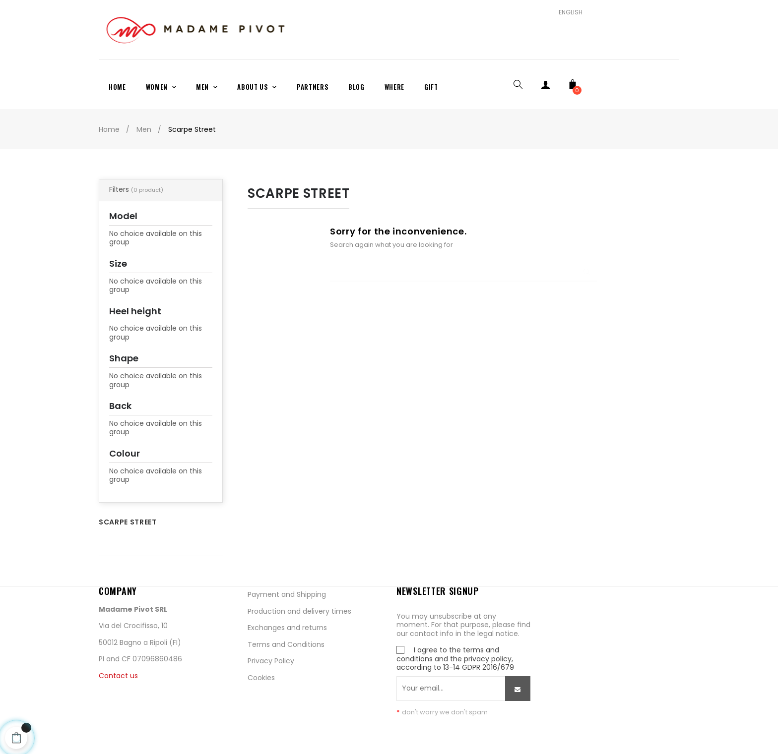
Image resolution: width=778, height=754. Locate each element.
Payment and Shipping (287, 594)
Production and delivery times (299, 611)
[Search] (463, 267)
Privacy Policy (271, 661)
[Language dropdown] (567, 12)
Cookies (261, 678)
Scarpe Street (127, 522)
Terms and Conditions (286, 644)
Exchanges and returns (287, 628)
